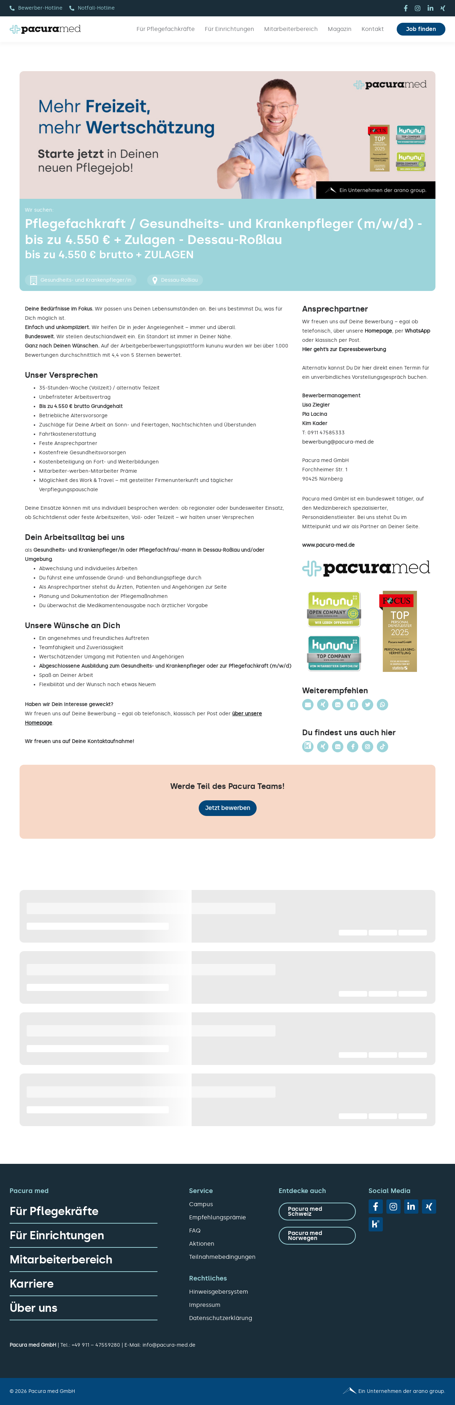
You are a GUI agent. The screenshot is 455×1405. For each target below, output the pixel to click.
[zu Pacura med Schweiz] (317, 1211)
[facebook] (406, 8)
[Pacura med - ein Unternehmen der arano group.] (339, 1391)
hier (367, 368)
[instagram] (418, 8)
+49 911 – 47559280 (96, 1345)
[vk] (376, 1224)
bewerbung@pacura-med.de (338, 442)
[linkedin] (430, 8)
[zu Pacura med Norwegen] (317, 1236)
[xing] (442, 8)
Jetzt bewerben (227, 808)
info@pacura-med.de (169, 1345)
